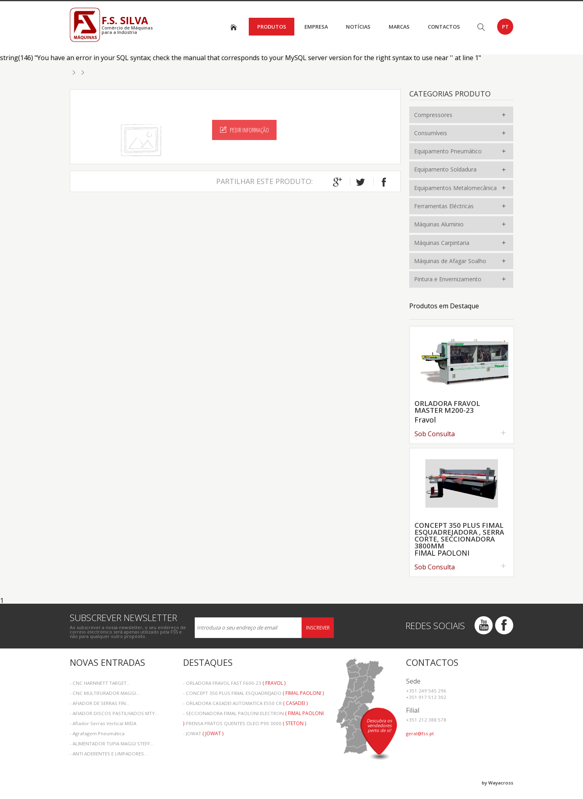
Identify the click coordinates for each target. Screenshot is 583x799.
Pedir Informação (244, 130)
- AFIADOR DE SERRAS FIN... (99, 703)
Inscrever (318, 627)
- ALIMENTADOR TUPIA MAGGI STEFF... (112, 743)
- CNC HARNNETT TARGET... (100, 683)
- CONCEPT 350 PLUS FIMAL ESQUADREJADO (253, 693)
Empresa (316, 26)
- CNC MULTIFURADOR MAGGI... (105, 693)
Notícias (358, 26)
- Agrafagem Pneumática (97, 733)
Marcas (399, 26)
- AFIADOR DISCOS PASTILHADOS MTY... (114, 713)
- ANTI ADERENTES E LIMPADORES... (109, 754)
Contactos (444, 26)
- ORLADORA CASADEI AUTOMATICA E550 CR (245, 703)
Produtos (271, 26)
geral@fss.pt (420, 733)
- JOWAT (203, 733)
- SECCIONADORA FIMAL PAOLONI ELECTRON (253, 714)
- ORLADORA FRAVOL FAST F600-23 (234, 683)
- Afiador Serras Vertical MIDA (103, 723)
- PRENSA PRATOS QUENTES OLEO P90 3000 (244, 723)
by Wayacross (497, 783)
